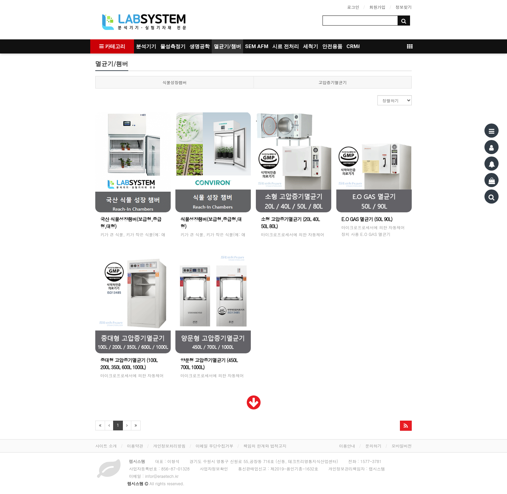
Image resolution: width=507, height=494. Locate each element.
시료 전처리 (285, 46)
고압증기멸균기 (332, 82)
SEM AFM (256, 46)
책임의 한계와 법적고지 (264, 446)
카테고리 (112, 46)
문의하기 (373, 446)
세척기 (310, 46)
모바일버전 (402, 446)
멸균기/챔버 (227, 46)
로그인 (353, 7)
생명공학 (200, 46)
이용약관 (135, 446)
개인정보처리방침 (169, 446)
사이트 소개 (106, 446)
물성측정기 (172, 46)
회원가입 (377, 7)
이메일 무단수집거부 (214, 446)
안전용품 (332, 46)
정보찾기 (404, 7)
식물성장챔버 (175, 82)
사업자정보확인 (214, 468)
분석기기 (146, 46)
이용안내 (347, 446)
